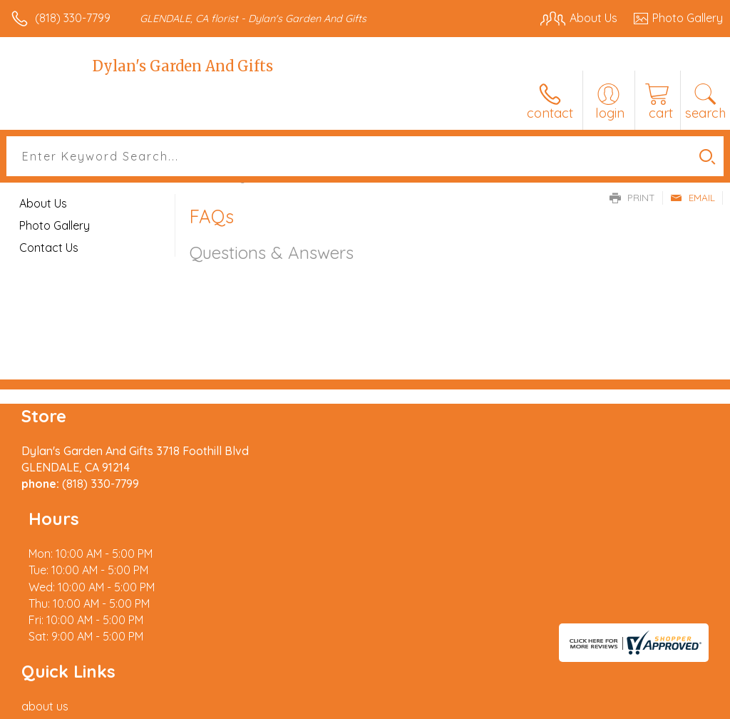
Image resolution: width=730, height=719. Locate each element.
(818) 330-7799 (72, 18)
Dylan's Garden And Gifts (183, 66)
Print (632, 197)
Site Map (670, 704)
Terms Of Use (396, 704)
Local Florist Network (582, 704)
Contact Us (48, 247)
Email (692, 197)
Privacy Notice (480, 704)
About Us (43, 203)
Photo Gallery (54, 225)
